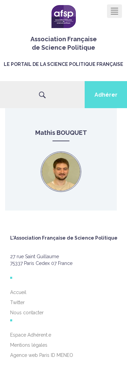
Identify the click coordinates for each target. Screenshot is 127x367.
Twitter (17, 302)
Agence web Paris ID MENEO (41, 355)
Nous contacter (27, 312)
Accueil (18, 292)
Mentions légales (28, 345)
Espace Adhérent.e (30, 335)
